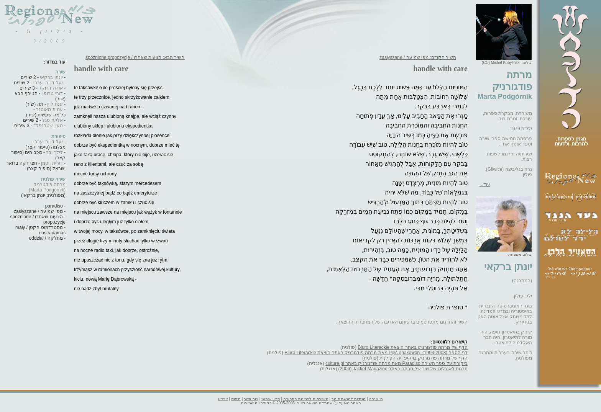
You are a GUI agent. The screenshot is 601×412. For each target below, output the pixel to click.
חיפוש (236, 399)
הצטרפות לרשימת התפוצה (305, 399)
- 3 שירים (41, 88)
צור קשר (251, 399)
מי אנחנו (376, 399)
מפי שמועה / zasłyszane (38, 211)
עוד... (484, 184)
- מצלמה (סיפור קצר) (45, 144)
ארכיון (223, 399)
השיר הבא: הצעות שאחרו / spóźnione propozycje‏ (134, 57)
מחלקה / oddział (46, 238)
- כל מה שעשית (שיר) (46, 112)
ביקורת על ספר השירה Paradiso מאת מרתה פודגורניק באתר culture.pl (396, 363)
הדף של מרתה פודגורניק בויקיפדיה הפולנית (423, 358)
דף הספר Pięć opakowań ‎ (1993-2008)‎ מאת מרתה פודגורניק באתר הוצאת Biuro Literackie (376, 352)
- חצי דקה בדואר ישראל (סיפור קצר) (36, 165)
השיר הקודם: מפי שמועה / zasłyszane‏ (417, 57)
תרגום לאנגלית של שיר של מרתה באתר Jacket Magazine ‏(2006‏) (403, 368)
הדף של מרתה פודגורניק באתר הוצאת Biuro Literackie (413, 347)
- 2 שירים (42, 77)
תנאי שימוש (270, 399)
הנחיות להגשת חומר (349, 399)
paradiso (54, 206)
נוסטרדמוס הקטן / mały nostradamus (40, 230)
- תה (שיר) (43, 104)
